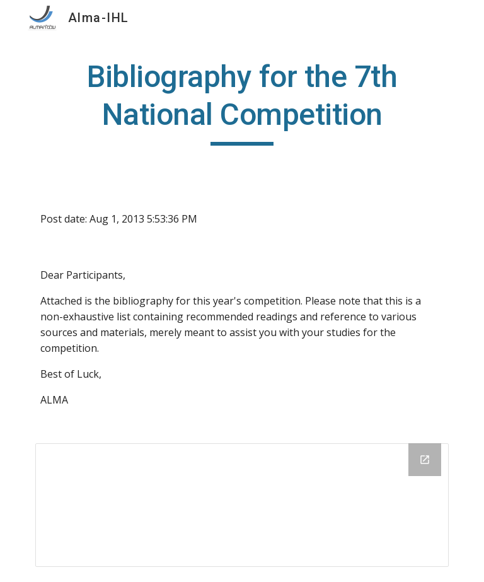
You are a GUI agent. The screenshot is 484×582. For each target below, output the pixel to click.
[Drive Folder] (241, 505)
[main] (241, 102)
